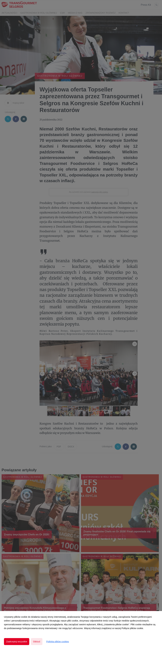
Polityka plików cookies (57, 641)
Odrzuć (36, 641)
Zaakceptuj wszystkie (16, 641)
